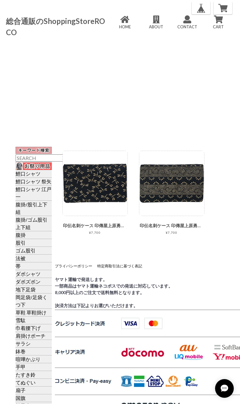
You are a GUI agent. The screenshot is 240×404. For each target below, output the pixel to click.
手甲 (21, 367)
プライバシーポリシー (73, 266)
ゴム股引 (26, 250)
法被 (21, 258)
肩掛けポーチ (31, 336)
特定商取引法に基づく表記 (119, 266)
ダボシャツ (28, 274)
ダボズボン (28, 281)
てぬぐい (26, 382)
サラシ (23, 343)
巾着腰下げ (28, 328)
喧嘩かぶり (28, 359)
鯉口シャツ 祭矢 (33, 181)
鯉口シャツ (28, 173)
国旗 (21, 398)
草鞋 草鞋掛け (31, 312)
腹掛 (21, 235)
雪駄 (21, 320)
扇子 (21, 390)
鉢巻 (21, 351)
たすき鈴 (26, 375)
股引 (21, 243)
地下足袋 (26, 289)
